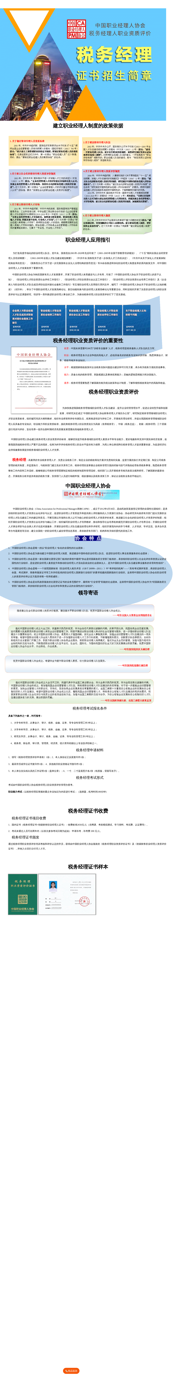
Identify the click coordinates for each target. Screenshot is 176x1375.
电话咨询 (71, 1371)
